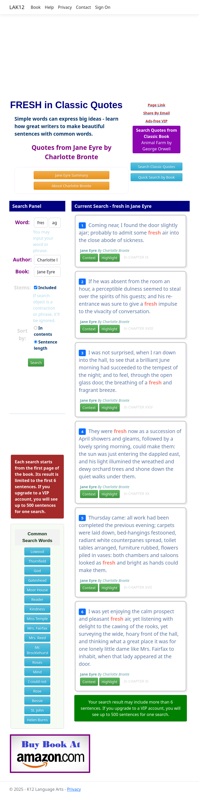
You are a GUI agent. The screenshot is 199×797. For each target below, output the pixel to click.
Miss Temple (37, 618)
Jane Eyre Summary (71, 175)
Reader (37, 599)
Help (49, 7)
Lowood (37, 551)
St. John (37, 710)
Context (89, 257)
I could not (37, 681)
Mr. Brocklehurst (37, 650)
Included (45, 287)
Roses (37, 662)
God (37, 570)
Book (36, 7)
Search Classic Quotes (156, 166)
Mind (37, 671)
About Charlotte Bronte (71, 185)
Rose (37, 691)
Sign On (102, 7)
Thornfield (37, 561)
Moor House (37, 589)
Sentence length (46, 345)
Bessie (37, 700)
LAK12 (17, 7)
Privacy (65, 7)
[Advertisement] (99, 55)
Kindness (37, 608)
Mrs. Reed (37, 637)
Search (36, 362)
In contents (43, 331)
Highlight (109, 257)
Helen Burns (37, 719)
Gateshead (37, 580)
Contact (83, 7)
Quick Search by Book (156, 177)
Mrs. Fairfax (37, 628)
